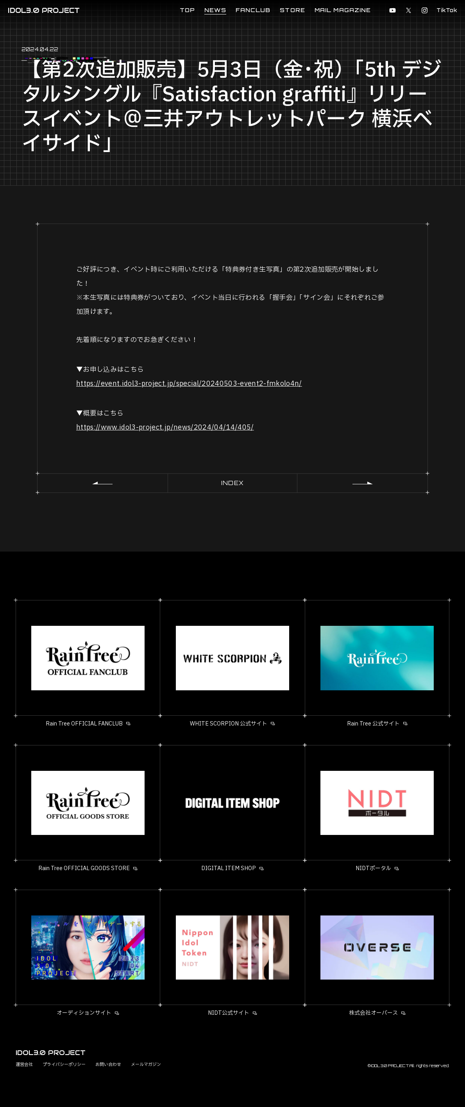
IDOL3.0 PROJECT (44, 10)
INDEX (232, 483)
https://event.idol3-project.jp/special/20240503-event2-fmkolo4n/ (189, 384)
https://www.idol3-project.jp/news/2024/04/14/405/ (165, 427)
